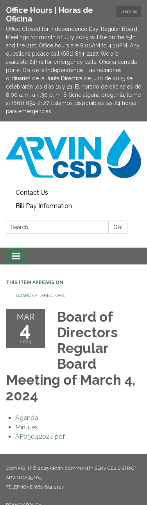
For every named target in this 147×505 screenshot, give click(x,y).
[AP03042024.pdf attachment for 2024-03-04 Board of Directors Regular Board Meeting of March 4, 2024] (40, 436)
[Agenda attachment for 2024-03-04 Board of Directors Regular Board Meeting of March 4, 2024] (26, 418)
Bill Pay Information (44, 206)
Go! (117, 227)
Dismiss (128, 11)
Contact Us (32, 192)
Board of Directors (40, 295)
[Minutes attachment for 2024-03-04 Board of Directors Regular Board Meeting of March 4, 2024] (26, 427)
